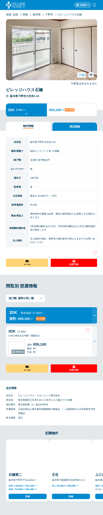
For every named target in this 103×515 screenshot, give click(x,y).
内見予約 (74, 264)
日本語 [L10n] (83, 5)
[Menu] (94, 5)
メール (27, 264)
